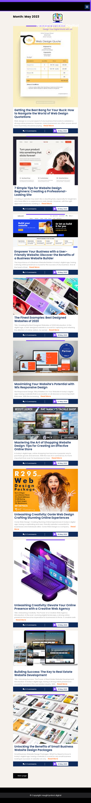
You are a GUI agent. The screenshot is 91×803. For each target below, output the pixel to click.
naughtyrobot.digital (57, 25)
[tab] (87, 7)
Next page (22, 775)
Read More (49, 125)
